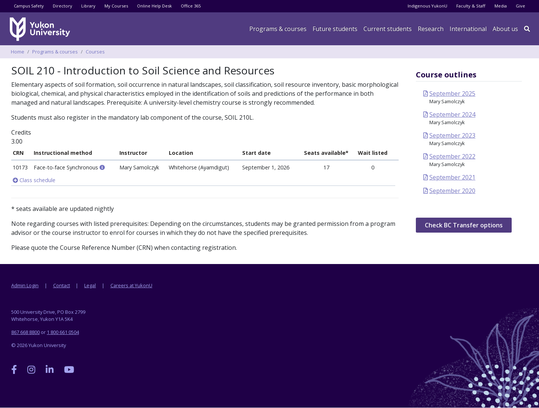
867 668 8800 (25, 332)
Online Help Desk (154, 6)
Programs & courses (278, 29)
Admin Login (25, 285)
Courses (95, 51)
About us (505, 29)
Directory (62, 6)
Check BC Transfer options (464, 225)
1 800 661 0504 (63, 332)
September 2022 (452, 156)
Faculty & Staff (470, 6)
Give (520, 6)
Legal (90, 285)
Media (500, 6)
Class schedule (34, 180)
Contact (61, 285)
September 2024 (452, 114)
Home (17, 51)
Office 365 (191, 6)
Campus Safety (29, 6)
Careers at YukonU (131, 285)
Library (88, 6)
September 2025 (452, 93)
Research (431, 29)
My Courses (116, 6)
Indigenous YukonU (427, 6)
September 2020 (452, 191)
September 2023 (452, 135)
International (468, 29)
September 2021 (452, 177)
